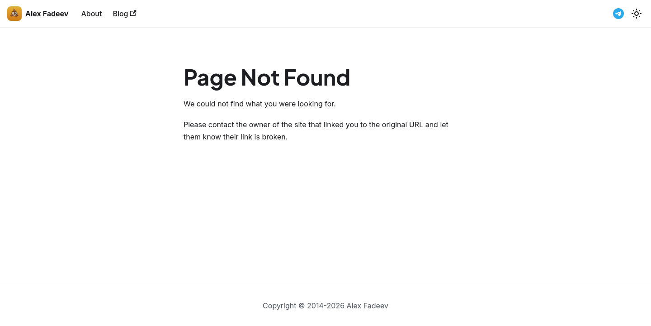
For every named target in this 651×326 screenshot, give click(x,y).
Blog (124, 13)
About (91, 13)
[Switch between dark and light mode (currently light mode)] (636, 13)
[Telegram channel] (618, 13)
